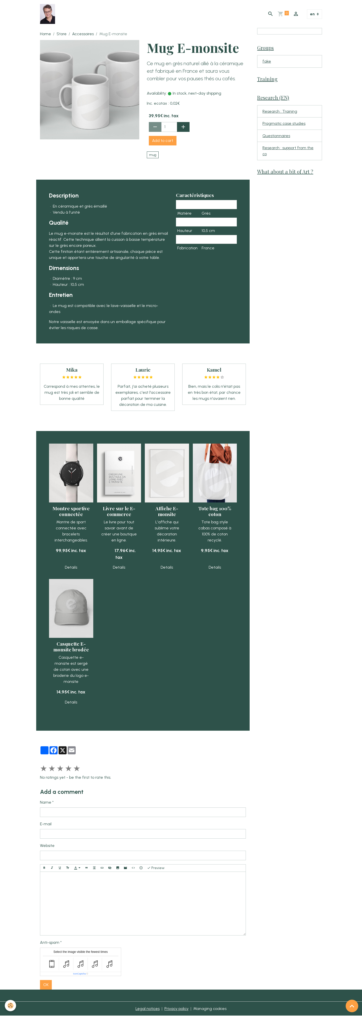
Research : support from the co (288, 152)
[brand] (48, 14)
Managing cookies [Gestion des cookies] (210, 1008)
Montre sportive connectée (71, 511)
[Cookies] (10, 1005)
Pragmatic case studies (284, 124)
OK (46, 985)
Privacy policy (176, 1008)
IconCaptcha (79, 974)
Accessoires (83, 34)
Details (71, 567)
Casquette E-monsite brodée (71, 647)
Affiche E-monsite (166, 511)
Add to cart (162, 140)
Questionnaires (276, 136)
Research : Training (279, 112)
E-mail (46, 824)
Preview (155, 868)
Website (47, 845)
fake (266, 61)
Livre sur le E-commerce (119, 511)
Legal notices (147, 1008)
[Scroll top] (352, 1006)
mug (152, 155)
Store (62, 34)
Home (45, 34)
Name (45, 802)
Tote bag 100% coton (214, 511)
